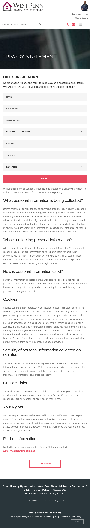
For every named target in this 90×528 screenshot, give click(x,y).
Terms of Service (69, 516)
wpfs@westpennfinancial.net (19, 450)
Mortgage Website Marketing (45, 512)
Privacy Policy (41, 489)
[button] (45, 464)
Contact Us (59, 489)
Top (77, 522)
